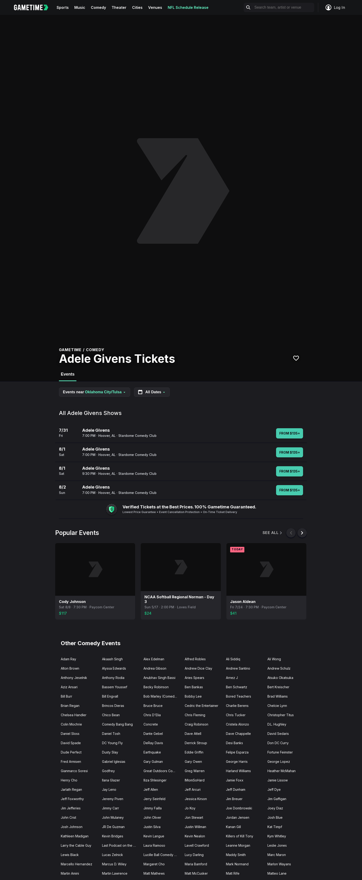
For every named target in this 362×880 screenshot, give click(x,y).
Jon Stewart (194, 817)
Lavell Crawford (197, 845)
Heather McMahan (281, 771)
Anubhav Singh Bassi (159, 678)
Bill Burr (66, 696)
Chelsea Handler (73, 715)
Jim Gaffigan (276, 799)
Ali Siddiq (233, 659)
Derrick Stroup (196, 743)
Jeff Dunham (235, 789)
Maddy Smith (236, 855)
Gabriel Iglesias (113, 762)
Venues (155, 7)
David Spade (71, 743)
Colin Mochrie (71, 724)
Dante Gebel (153, 734)
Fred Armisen (71, 762)
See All (273, 533)
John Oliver (152, 817)
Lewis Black (70, 855)
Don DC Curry (278, 743)
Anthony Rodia (113, 678)
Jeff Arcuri (193, 789)
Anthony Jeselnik (74, 678)
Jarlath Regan (71, 789)
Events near (94, 392)
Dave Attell (193, 734)
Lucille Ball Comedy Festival (162, 855)
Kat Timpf (274, 827)
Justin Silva (152, 827)
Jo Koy (190, 808)
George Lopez (278, 762)
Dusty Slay (110, 752)
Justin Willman (195, 827)
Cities (137, 7)
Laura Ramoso (154, 845)
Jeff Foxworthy (72, 799)
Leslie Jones (277, 845)
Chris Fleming (195, 715)
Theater (119, 7)
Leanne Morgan (238, 845)
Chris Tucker (236, 715)
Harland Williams (238, 771)
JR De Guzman (113, 827)
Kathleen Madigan (75, 836)
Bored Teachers (238, 696)
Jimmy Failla (152, 808)
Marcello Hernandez (76, 864)
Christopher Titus (280, 715)
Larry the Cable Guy (76, 845)
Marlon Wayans (279, 864)
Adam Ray (68, 659)
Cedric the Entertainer (201, 706)
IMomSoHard (195, 780)
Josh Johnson (71, 827)
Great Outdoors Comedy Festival (162, 771)
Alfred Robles (195, 659)
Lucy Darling (194, 855)
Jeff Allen (150, 789)
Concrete (150, 724)
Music (79, 7)
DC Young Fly (112, 743)
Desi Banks (234, 743)
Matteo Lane (277, 873)
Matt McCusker (196, 873)
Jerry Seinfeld (154, 799)
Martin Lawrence (114, 873)
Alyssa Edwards (114, 668)
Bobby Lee (193, 696)
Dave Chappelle (238, 734)
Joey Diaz (275, 808)
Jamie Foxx (234, 780)
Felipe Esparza (237, 752)
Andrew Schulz (278, 668)
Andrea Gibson (154, 668)
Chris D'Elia (152, 715)
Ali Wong (274, 659)
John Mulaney (113, 817)
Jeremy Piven (112, 799)
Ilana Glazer (111, 780)
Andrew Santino (238, 668)
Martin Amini (70, 873)
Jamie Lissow (277, 780)
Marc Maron (276, 855)
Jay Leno (109, 789)
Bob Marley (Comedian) (161, 696)
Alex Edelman (153, 659)
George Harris (237, 762)
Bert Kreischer (278, 687)
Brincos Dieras (113, 706)
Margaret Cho (154, 864)
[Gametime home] (34, 7)
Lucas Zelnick (112, 855)
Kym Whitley (276, 836)
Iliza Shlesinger (155, 780)
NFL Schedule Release (188, 7)
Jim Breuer (234, 799)
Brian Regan (70, 706)
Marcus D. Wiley (114, 864)
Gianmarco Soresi (74, 771)
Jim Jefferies (71, 808)
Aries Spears (194, 678)
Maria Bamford (196, 864)
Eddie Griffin (194, 752)
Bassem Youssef (114, 687)
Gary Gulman (153, 762)
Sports (63, 7)
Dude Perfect (71, 752)
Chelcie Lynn (277, 706)
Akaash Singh (112, 659)
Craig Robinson (196, 724)
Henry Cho (69, 780)
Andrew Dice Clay (198, 668)
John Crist (68, 817)
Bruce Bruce (153, 706)
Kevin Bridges (112, 836)
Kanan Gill (233, 827)
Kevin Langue (153, 836)
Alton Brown (70, 668)
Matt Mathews (154, 873)
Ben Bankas (194, 687)
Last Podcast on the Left (120, 845)
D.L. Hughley (276, 724)
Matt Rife (232, 873)
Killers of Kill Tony (239, 836)
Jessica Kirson (196, 799)
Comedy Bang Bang (117, 724)
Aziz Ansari (69, 687)
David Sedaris (278, 734)
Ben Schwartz (236, 687)
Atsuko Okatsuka (280, 678)
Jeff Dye (274, 789)
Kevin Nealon (195, 836)
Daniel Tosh (111, 734)
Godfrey (108, 771)
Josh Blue (275, 817)
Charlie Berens (237, 706)
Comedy (98, 7)
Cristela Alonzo (237, 724)
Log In (335, 7)
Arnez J (232, 678)
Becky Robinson (156, 687)
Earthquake (152, 752)
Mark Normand (237, 864)
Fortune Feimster (280, 752)
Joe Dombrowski (239, 808)
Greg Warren (195, 771)
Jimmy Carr (110, 808)
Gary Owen (193, 762)
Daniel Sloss (70, 734)
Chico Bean (111, 715)
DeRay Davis (153, 743)
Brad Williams (277, 696)
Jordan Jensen (237, 817)
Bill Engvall (110, 696)
